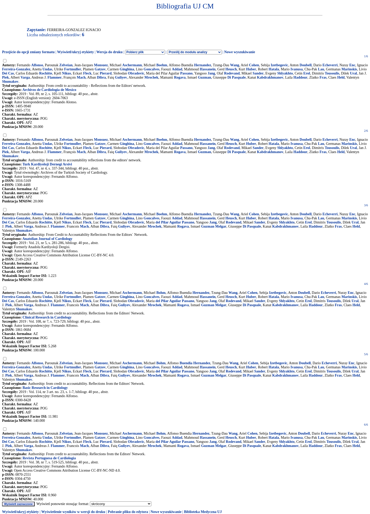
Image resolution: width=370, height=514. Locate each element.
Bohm (160, 293)
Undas (47, 69)
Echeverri (330, 65)
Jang (211, 73)
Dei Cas (8, 73)
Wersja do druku (109, 52)
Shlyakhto (285, 73)
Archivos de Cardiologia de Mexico (49, 90)
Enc (352, 65)
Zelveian (65, 65)
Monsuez (101, 65)
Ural (353, 73)
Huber (251, 69)
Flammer (55, 77)
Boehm (161, 65)
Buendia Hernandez (195, 363)
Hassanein (207, 69)
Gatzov (100, 69)
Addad (177, 69)
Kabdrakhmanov (270, 77)
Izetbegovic (279, 65)
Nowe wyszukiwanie (239, 52)
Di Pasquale (236, 77)
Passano (186, 73)
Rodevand (232, 73)
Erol (306, 73)
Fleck (87, 73)
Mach (81, 77)
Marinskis (349, 69)
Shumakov (10, 81)
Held (341, 77)
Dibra (101, 77)
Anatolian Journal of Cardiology (47, 239)
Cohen (254, 65)
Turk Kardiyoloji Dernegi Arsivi (47, 164)
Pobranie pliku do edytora (128, 512)
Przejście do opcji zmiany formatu (28, 52)
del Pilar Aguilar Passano (174, 222)
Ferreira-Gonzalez (16, 69)
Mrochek (151, 77)
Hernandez (202, 65)
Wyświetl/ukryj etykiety (75, 52)
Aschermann (132, 65)
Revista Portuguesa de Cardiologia (49, 458)
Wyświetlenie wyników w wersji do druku (73, 512)
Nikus (66, 73)
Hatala (274, 69)
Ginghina (127, 69)
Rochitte (45, 73)
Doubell (306, 65)
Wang (234, 65)
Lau (321, 69)
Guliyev (121, 77)
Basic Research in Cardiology (45, 388)
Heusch (231, 69)
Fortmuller (72, 69)
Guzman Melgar (213, 226)
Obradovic (136, 73)
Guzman (204, 77)
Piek (5, 77)
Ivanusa (297, 69)
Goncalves (151, 69)
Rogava (180, 77)
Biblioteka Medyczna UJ (203, 512)
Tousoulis (332, 73)
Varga (25, 77)
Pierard (106, 73)
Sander (258, 73)
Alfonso (37, 65)
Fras (323, 77)
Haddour (300, 77)
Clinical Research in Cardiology (47, 317)
